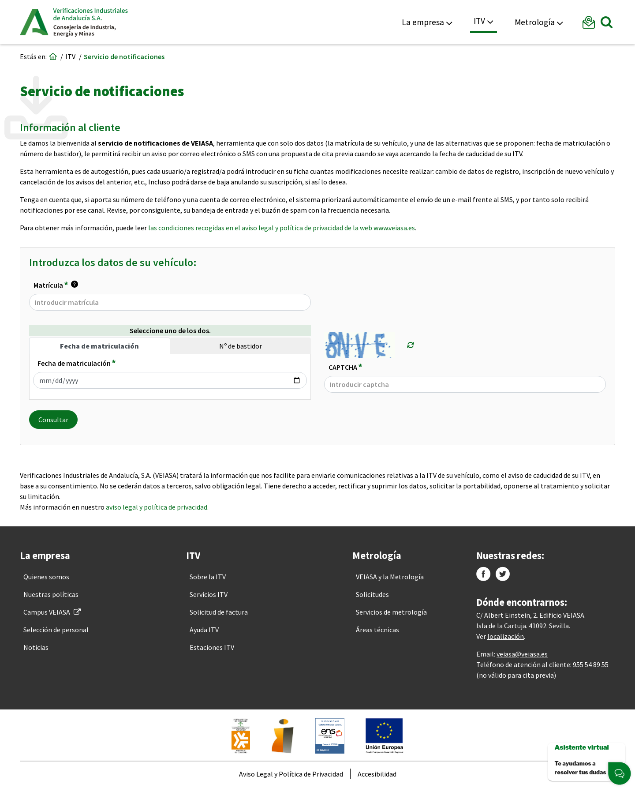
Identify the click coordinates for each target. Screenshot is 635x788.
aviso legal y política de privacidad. (157, 507)
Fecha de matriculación (76, 363)
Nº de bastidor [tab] (240, 345)
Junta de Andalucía (34, 22)
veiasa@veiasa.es (522, 653)
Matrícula (56, 285)
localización (505, 636)
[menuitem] (46, 576)
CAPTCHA (345, 366)
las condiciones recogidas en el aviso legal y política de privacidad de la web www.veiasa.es (281, 227)
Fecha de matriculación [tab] (99, 345)
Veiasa (90, 22)
